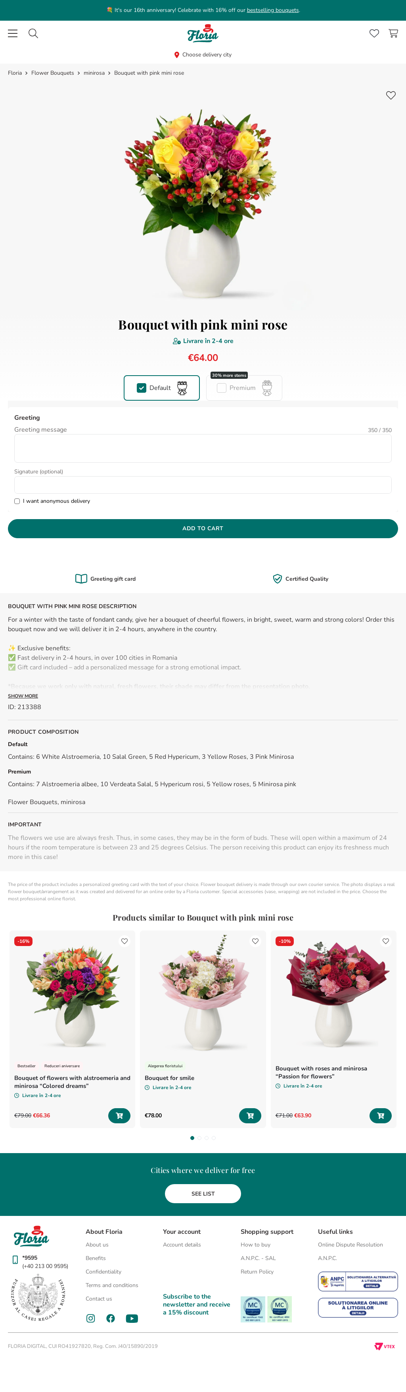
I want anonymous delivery (56, 501)
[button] (162, 388)
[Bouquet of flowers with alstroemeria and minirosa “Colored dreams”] (72, 1029)
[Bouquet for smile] (203, 1029)
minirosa (94, 73)
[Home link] (15, 73)
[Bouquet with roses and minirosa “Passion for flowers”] (333, 1029)
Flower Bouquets (52, 73)
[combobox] (33, 33)
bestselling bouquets (273, 10)
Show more (23, 696)
